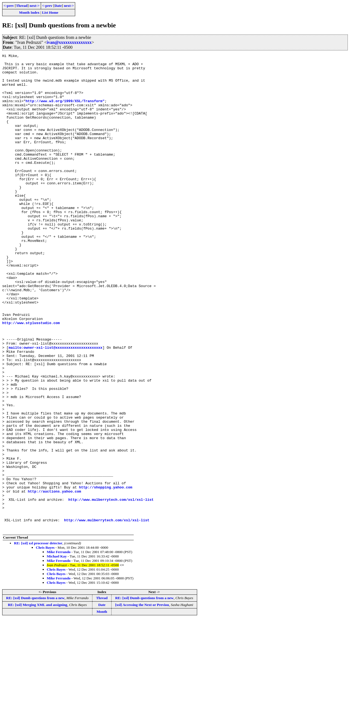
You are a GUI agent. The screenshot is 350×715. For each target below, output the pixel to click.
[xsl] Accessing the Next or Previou (142, 700)
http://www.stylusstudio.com (31, 376)
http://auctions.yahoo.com (54, 579)
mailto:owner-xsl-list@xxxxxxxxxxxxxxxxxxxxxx (55, 406)
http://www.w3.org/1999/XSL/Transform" (65, 110)
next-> (34, 6)
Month (102, 707)
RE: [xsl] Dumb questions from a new (35, 693)
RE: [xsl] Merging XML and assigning (37, 700)
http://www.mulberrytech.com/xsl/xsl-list (111, 589)
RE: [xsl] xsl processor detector (38, 638)
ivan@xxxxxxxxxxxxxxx (69, 42)
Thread (21, 6)
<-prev (9, 6)
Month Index (29, 12)
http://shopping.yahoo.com (105, 574)
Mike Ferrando (59, 647)
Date (58, 6)
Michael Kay (57, 652)
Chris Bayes (45, 643)
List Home (50, 12)
